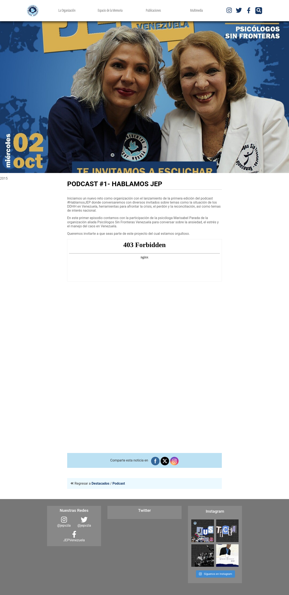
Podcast (119, 483)
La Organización (66, 10)
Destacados (100, 483)
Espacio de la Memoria (110, 10)
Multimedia (196, 10)
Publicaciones (153, 10)
